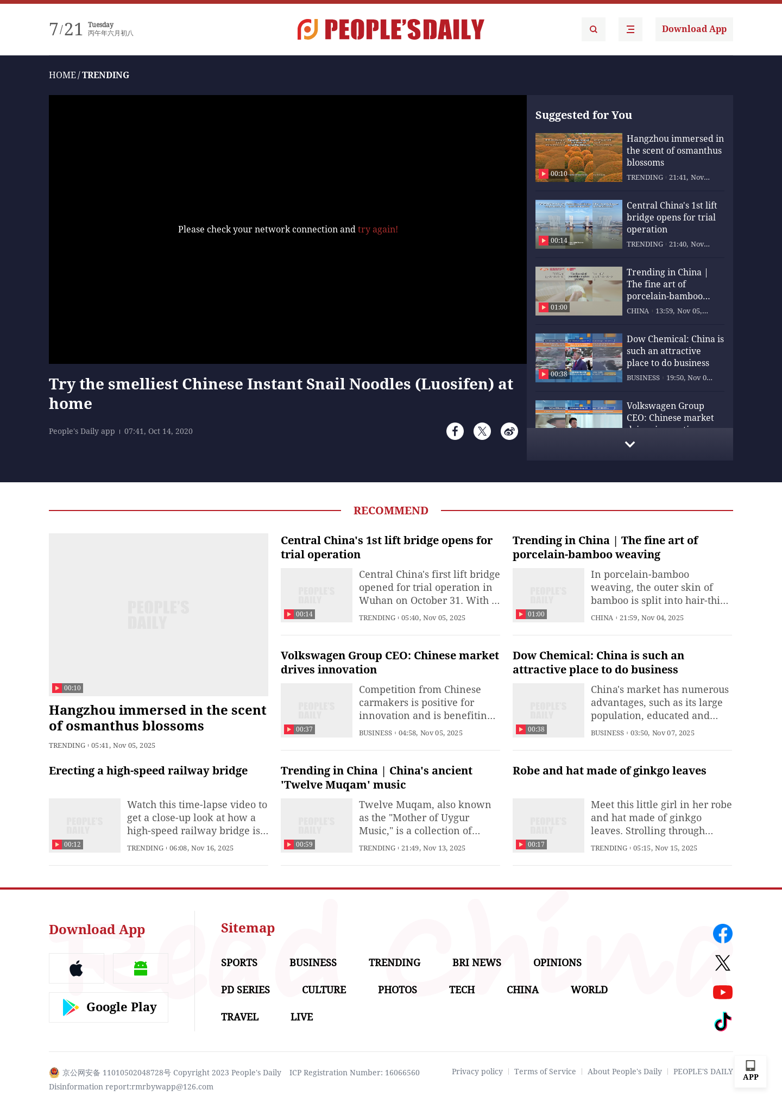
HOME (62, 75)
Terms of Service (545, 1071)
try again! (378, 229)
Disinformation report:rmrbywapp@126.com (131, 1086)
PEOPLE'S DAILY (703, 1071)
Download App (694, 29)
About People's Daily (625, 1071)
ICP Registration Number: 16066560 (354, 1072)
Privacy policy (477, 1071)
